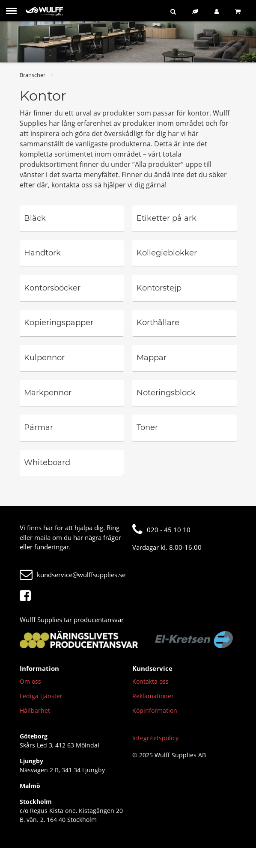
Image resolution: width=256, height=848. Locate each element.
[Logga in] (218, 11)
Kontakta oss (150, 681)
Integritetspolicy (155, 738)
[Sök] (175, 11)
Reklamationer (153, 696)
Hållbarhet (35, 710)
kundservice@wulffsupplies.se (72, 574)
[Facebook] (27, 596)
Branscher (32, 75)
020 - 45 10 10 (161, 529)
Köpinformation (154, 710)
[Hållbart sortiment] (197, 11)
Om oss (30, 681)
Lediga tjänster (41, 696)
